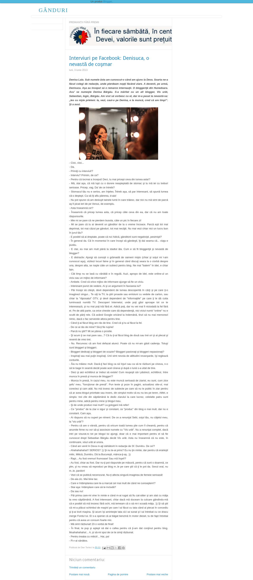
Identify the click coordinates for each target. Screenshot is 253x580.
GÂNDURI (53, 10)
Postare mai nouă (79, 574)
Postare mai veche (157, 574)
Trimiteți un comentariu (82, 567)
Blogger (107, 1)
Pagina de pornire (118, 574)
